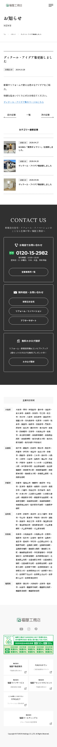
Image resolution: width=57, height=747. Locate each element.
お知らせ (13, 34)
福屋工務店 (14, 5)
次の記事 (45, 114)
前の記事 (11, 114)
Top (5, 34)
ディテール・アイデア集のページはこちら (24, 101)
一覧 (28, 114)
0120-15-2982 (32, 253)
